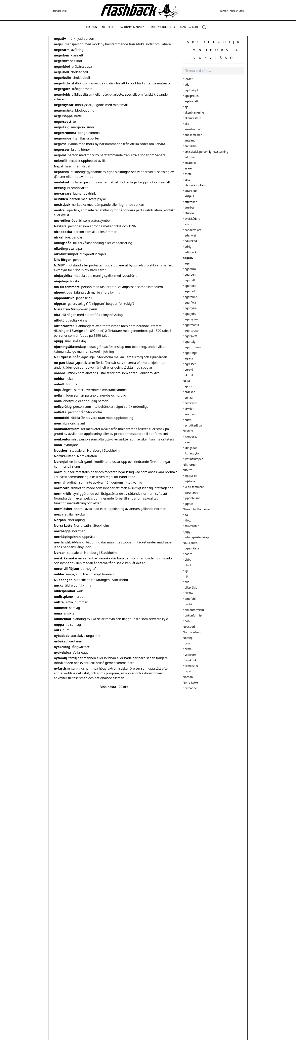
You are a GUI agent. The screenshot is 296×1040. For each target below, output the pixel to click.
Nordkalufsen (65, 456)
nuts (57, 630)
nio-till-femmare (67, 287)
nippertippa (63, 292)
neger (58, 44)
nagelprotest (191, 96)
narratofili (189, 163)
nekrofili (60, 160)
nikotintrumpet (66, 254)
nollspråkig (63, 406)
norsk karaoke (65, 558)
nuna (58, 613)
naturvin (188, 213)
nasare (187, 168)
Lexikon (91, 27)
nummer (61, 608)
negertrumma (65, 133)
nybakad (61, 641)
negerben (61, 55)
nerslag (60, 188)
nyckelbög (62, 647)
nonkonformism (66, 429)
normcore (61, 488)
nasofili (187, 174)
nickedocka (63, 232)
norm (58, 472)
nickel (58, 237)
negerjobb (62, 94)
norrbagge (62, 531)
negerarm (62, 49)
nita (57, 315)
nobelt (59, 384)
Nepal (58, 166)
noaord (59, 373)
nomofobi (61, 418)
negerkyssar (64, 105)
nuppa (59, 624)
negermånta (64, 110)
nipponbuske (64, 298)
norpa (58, 514)
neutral (59, 210)
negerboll (61, 72)
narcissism (190, 146)
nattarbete (190, 191)
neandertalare (192, 230)
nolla (58, 401)
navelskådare (191, 219)
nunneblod (62, 619)
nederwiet (189, 235)
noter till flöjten (66, 568)
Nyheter (108, 27)
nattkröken (190, 202)
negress (60, 144)
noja (57, 390)
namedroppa (191, 129)
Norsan (59, 552)
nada (186, 84)
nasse (186, 179)
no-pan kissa (64, 362)
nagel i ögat (190, 90)
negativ (60, 38)
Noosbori (61, 450)
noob (58, 445)
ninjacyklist (63, 275)
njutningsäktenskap (70, 346)
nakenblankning (193, 112)
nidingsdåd (62, 243)
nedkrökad (190, 241)
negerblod (62, 66)
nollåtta (60, 412)
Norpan (60, 520)
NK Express (63, 357)
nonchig (60, 423)
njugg (58, 341)
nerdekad (61, 182)
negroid (60, 155)
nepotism (61, 172)
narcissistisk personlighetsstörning (205, 151)
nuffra (59, 602)
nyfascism (62, 668)
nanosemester (192, 135)
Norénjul (61, 461)
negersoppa (63, 116)
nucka (59, 585)
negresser (62, 149)
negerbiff (61, 61)
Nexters (60, 226)
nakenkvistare (192, 118)
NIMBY (59, 265)
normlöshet (63, 509)
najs (185, 107)
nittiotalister (64, 326)
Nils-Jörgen (62, 259)
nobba (59, 378)
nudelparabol (64, 591)
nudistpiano (63, 596)
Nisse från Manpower (71, 309)
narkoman (189, 157)
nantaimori (190, 140)
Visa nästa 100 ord (114, 687)
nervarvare (62, 193)
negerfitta (62, 83)
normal (59, 482)
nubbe (59, 574)
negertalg (61, 127)
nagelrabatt (190, 101)
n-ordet (188, 79)
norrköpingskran (67, 536)
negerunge (62, 138)
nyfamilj (60, 658)
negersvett (62, 121)
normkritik (62, 493)
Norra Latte (63, 525)
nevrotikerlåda (65, 220)
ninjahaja (61, 281)
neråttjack (62, 204)
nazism (187, 224)
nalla (186, 124)
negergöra (62, 89)
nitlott (59, 320)
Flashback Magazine (132, 27)
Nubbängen (63, 580)
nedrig (187, 246)
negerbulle (62, 77)
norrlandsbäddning (69, 542)
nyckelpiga (62, 652)
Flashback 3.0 (189, 27)
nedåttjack (190, 252)
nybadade (62, 635)
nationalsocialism (194, 185)
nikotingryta (64, 248)
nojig (58, 395)
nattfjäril (188, 196)
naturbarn (189, 207)
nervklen (61, 199)
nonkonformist (66, 439)
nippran (60, 303)
